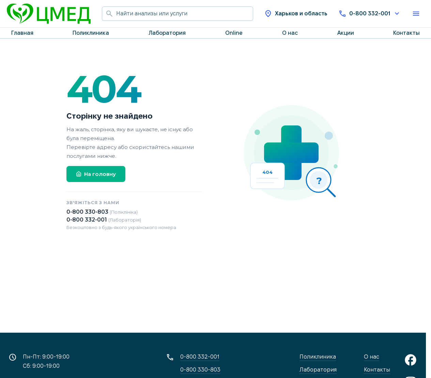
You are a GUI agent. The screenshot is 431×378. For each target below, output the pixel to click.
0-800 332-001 (369, 13)
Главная (22, 33)
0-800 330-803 (102, 212)
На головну (96, 174)
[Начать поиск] (109, 13)
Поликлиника (91, 33)
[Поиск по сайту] (184, 13)
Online (234, 33)
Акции (345, 33)
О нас (290, 33)
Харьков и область (295, 14)
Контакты (406, 33)
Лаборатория (167, 33)
